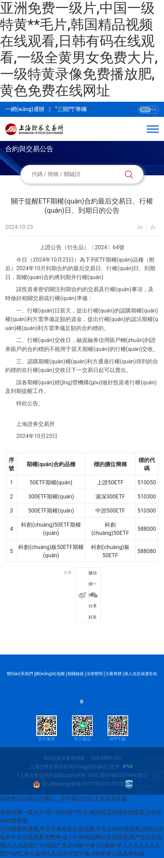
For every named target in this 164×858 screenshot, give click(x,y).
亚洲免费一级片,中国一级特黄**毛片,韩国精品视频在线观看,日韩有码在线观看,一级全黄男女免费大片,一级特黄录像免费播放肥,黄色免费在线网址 (79, 49)
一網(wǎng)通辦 (24, 109)
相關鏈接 (75, 673)
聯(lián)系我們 (20, 673)
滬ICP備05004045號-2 (123, 775)
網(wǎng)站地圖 (49, 673)
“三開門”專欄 (70, 109)
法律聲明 (94, 673)
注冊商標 (113, 673)
